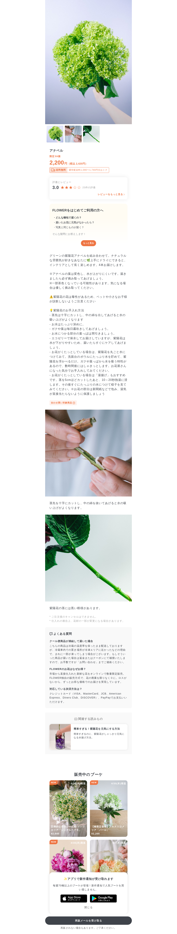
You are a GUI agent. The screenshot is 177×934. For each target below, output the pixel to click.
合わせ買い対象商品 (63, 402)
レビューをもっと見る (110, 194)
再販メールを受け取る (88, 920)
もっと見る (88, 243)
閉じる (88, 907)
